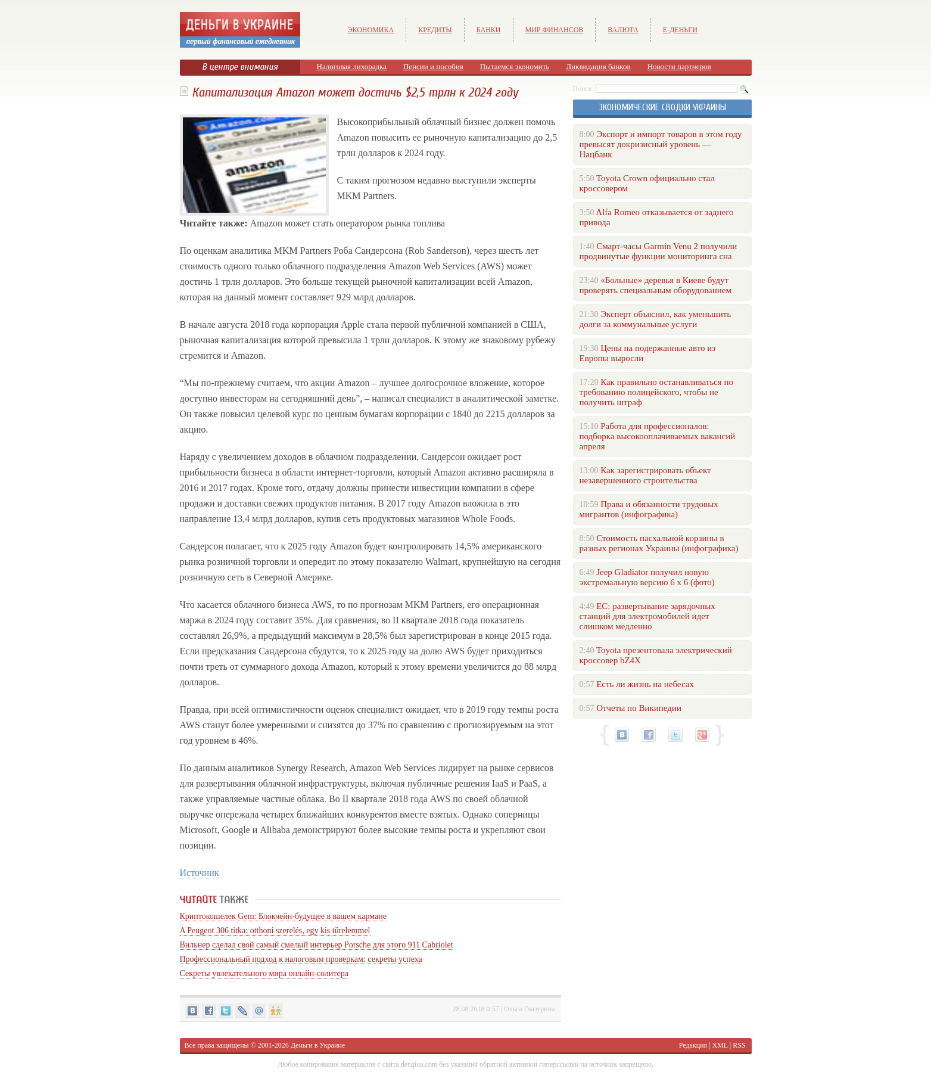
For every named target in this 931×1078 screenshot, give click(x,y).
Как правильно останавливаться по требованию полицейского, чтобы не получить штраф (656, 392)
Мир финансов (554, 30)
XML (720, 1045)
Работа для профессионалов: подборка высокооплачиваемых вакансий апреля (658, 436)
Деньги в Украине (318, 1045)
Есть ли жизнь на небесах (645, 684)
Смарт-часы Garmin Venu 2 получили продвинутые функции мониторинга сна (658, 251)
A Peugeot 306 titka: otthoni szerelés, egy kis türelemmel (275, 930)
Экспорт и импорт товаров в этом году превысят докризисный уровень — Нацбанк (661, 144)
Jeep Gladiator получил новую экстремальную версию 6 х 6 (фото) (647, 577)
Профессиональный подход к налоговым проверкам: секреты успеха (301, 959)
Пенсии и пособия (433, 66)
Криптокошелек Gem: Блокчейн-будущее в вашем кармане (283, 916)
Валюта (623, 30)
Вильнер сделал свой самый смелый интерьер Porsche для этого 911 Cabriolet (316, 944)
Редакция (693, 1045)
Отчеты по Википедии (638, 708)
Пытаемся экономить (514, 66)
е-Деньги (680, 30)
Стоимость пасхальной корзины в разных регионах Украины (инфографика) (659, 543)
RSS (739, 1045)
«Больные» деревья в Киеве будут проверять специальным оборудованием (655, 285)
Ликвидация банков (598, 66)
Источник (199, 873)
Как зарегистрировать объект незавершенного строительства (645, 475)
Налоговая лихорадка (352, 66)
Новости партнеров (679, 66)
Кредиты (435, 30)
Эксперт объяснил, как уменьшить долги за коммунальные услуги (655, 319)
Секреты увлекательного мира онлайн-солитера (264, 973)
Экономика (371, 30)
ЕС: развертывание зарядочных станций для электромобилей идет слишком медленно (647, 616)
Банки (489, 30)
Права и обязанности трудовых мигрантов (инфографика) (649, 509)
